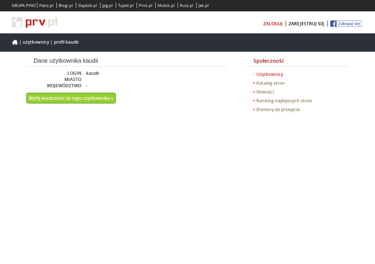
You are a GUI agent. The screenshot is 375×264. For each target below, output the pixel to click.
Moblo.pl (166, 5)
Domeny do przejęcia (278, 109)
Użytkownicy (36, 42)
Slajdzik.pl (87, 5)
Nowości (265, 92)
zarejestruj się (306, 24)
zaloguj (273, 24)
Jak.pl (203, 5)
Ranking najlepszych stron (284, 101)
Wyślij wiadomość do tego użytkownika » (71, 98)
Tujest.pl (126, 5)
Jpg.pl (107, 5)
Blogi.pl (66, 5)
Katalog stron (270, 83)
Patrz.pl (46, 5)
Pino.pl (145, 5)
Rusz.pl (186, 5)
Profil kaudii (66, 42)
